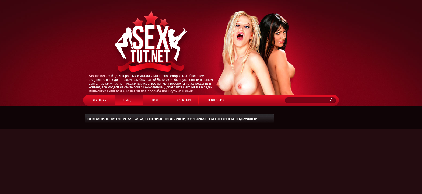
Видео (129, 100)
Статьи (184, 100)
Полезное (216, 100)
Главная (99, 100)
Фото (156, 100)
